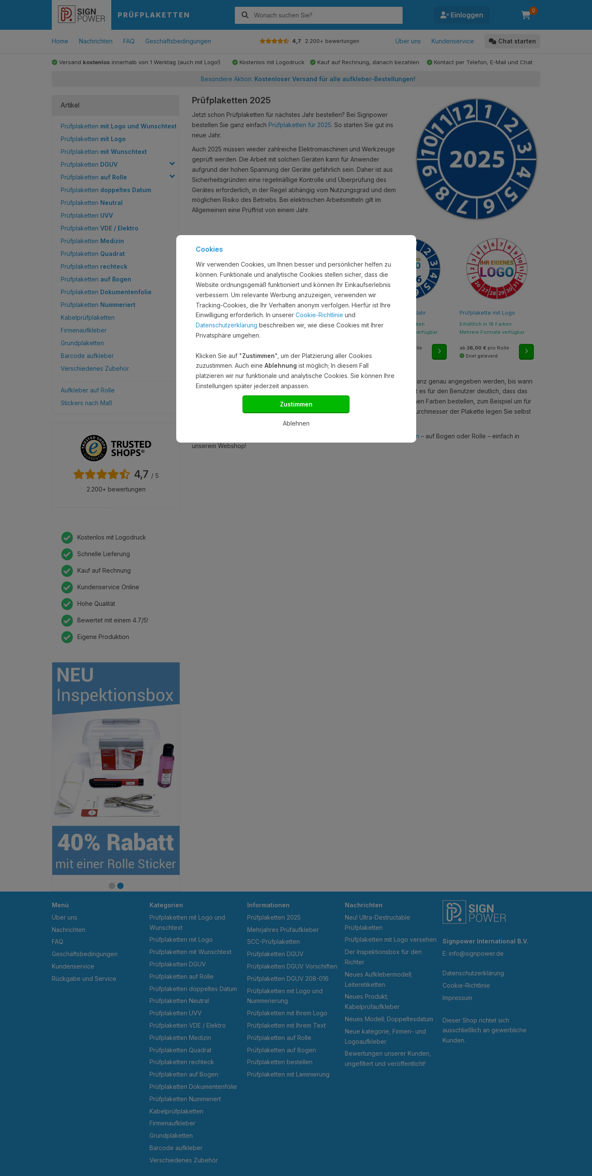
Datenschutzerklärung (226, 325)
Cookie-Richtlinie (319, 314)
